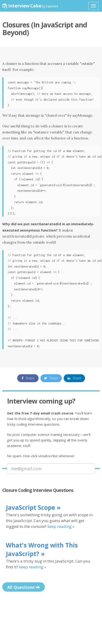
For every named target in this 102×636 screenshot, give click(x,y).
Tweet (51, 378)
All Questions (23, 587)
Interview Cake (33, 6)
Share (28, 378)
